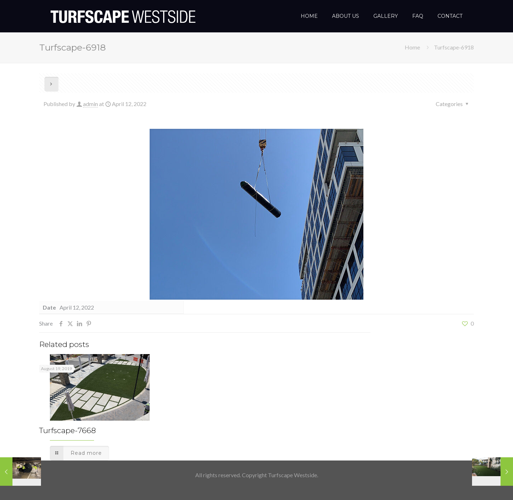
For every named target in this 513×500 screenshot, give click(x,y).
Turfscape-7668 (67, 430)
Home (412, 47)
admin (90, 103)
